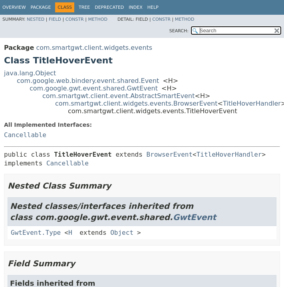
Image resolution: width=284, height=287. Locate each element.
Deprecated (109, 7)
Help (153, 7)
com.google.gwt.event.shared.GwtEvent (94, 88)
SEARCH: (179, 30)
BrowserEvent (169, 154)
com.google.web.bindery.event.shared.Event (88, 81)
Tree (84, 7)
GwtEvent (194, 217)
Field (55, 19)
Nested (35, 19)
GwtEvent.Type (36, 232)
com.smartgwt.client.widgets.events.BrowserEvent (136, 103)
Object (121, 232)
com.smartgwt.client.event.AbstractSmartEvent (118, 96)
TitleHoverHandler (252, 103)
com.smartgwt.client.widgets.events (94, 47)
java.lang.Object (30, 73)
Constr (75, 19)
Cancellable (25, 135)
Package (41, 7)
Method (97, 19)
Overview (14, 7)
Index (135, 7)
